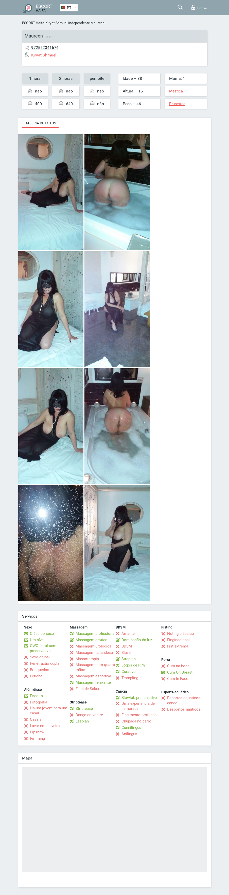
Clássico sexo (42, 633)
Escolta (36, 696)
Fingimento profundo (139, 715)
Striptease (84, 708)
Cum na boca (178, 666)
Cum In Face (177, 678)
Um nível (37, 640)
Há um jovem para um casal (48, 710)
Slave (126, 652)
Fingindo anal (178, 640)
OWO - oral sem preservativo (43, 648)
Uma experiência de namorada (138, 706)
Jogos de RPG (133, 665)
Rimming (37, 738)
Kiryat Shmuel (56, 23)
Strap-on (128, 659)
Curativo (128, 671)
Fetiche (36, 676)
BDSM (126, 646)
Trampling (129, 678)
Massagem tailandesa (94, 652)
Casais (36, 719)
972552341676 (45, 47)
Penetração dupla (44, 663)
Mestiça (176, 91)
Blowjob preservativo (139, 697)
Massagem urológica (93, 646)
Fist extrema (177, 646)
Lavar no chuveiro (45, 725)
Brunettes (177, 104)
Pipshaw (37, 732)
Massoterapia (87, 659)
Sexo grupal (40, 657)
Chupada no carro (136, 721)
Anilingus (129, 734)
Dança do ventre (89, 715)
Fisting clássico (180, 633)
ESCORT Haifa (33, 23)
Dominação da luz (136, 640)
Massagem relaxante (93, 682)
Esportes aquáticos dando (183, 700)
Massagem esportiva (93, 676)
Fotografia (38, 702)
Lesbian (82, 721)
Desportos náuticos (184, 709)
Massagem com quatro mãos (95, 667)
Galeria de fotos (40, 123)
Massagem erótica (91, 640)
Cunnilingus (131, 727)
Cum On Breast (179, 672)
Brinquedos (39, 670)
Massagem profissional (95, 633)
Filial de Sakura (88, 689)
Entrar (199, 7)
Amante (128, 633)
